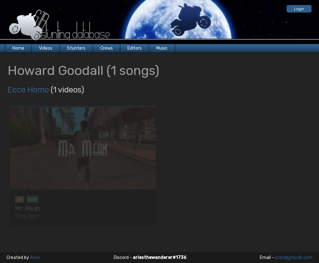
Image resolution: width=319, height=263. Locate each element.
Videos (45, 48)
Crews (106, 48)
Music (162, 48)
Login (299, 9)
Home (18, 48)
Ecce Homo (28, 90)
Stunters (76, 48)
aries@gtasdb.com (293, 257)
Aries (35, 257)
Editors (134, 48)
